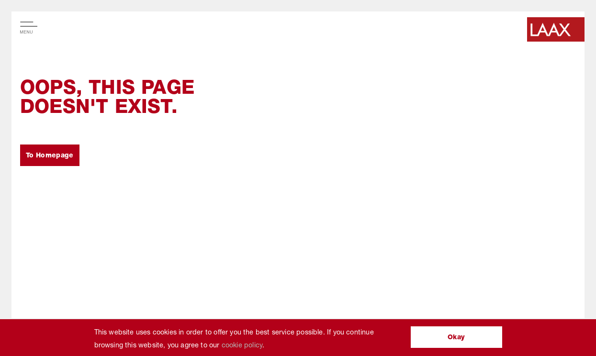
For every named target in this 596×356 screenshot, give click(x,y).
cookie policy (242, 345)
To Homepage (50, 155)
